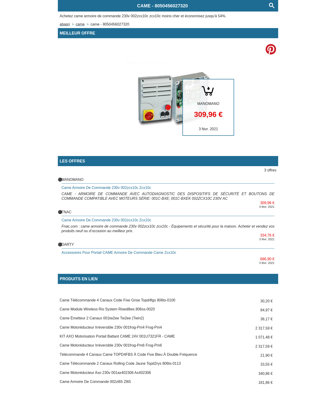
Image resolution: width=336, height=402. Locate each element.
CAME (80, 24)
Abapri (65, 24)
